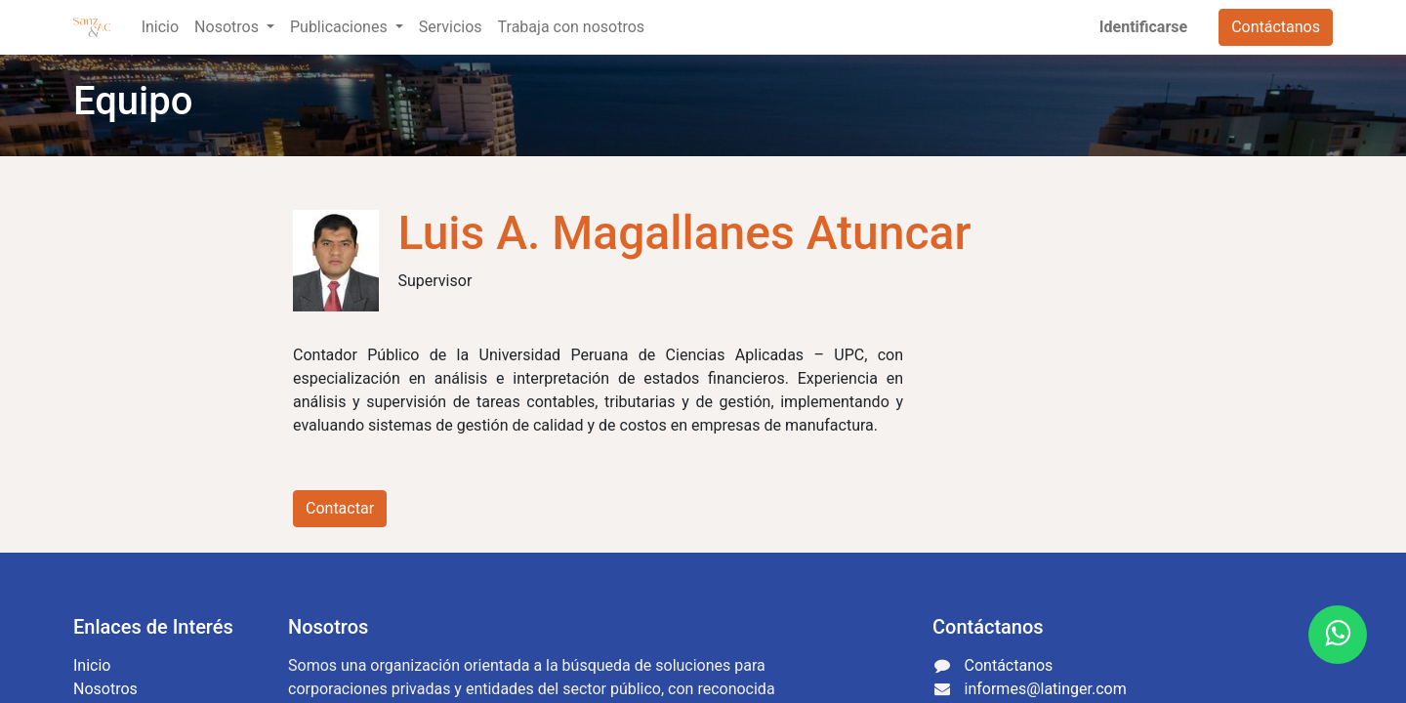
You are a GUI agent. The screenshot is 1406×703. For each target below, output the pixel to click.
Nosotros (105, 689)
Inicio (91, 665)
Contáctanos (1275, 27)
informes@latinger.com (1046, 689)
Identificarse (1143, 27)
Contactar (340, 508)
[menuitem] (160, 27)
